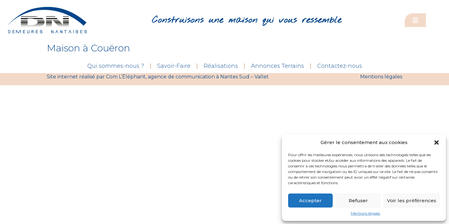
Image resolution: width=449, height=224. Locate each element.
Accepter (310, 200)
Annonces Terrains (277, 66)
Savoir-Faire (174, 66)
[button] (436, 142)
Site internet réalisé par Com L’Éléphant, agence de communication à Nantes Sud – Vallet (158, 77)
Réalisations (221, 66)
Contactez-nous (339, 66)
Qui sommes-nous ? (115, 66)
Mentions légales (365, 213)
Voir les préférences (411, 200)
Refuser (358, 200)
